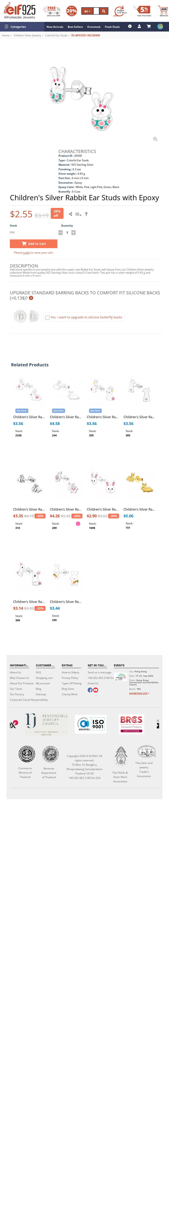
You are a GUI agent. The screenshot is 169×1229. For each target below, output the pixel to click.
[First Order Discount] (142, 11)
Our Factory (17, 694)
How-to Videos (70, 672)
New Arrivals (55, 27)
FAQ (38, 672)
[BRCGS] (131, 724)
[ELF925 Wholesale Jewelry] (19, 10)
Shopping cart (44, 678)
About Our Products (22, 683)
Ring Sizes (68, 689)
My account (43, 683)
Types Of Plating (72, 683)
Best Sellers (75, 27)
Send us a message (99, 672)
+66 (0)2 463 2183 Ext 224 (104, 678)
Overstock (93, 27)
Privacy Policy (70, 678)
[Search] (96, 11)
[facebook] (90, 690)
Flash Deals (112, 27)
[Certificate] (46, 724)
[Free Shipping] (51, 11)
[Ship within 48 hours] (120, 11)
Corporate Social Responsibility (29, 700)
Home (6, 35)
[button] (22, 27)
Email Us (93, 683)
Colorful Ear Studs (56, 35)
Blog (38, 689)
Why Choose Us (19, 678)
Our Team (16, 689)
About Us (15, 672)
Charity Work (70, 694)
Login (26, 253)
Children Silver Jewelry (27, 35)
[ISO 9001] (90, 724)
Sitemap (41, 694)
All (87, 11)
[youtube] (95, 690)
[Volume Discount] (71, 11)
